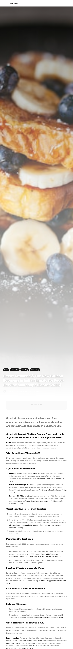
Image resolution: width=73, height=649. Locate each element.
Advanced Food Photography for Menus (48, 618)
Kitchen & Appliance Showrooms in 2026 (27, 641)
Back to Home (13, 3)
